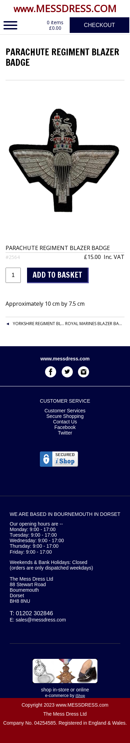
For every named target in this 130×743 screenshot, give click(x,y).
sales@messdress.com (41, 620)
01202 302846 (34, 613)
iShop (80, 695)
